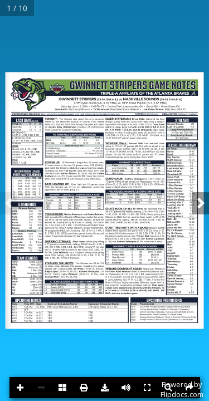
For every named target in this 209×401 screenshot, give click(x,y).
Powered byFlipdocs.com (182, 389)
